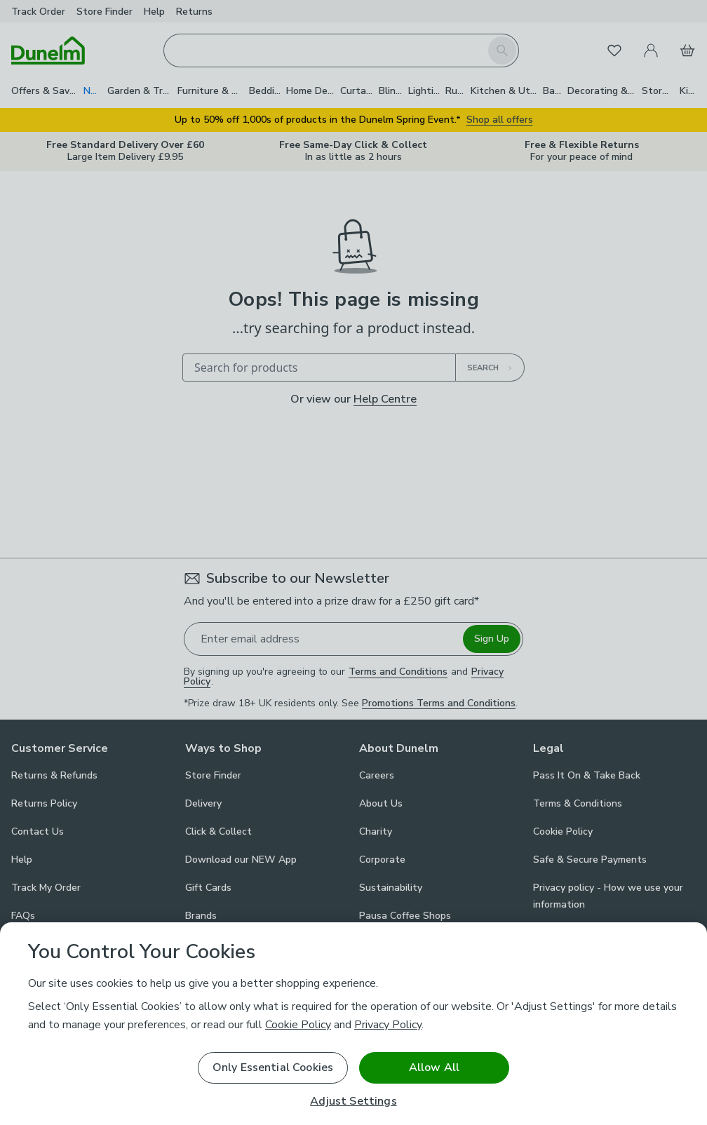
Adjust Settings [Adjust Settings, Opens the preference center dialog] (353, 1101)
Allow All (434, 1067)
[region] (353, 1023)
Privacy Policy (388, 1024)
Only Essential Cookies (273, 1067)
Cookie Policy (298, 1024)
